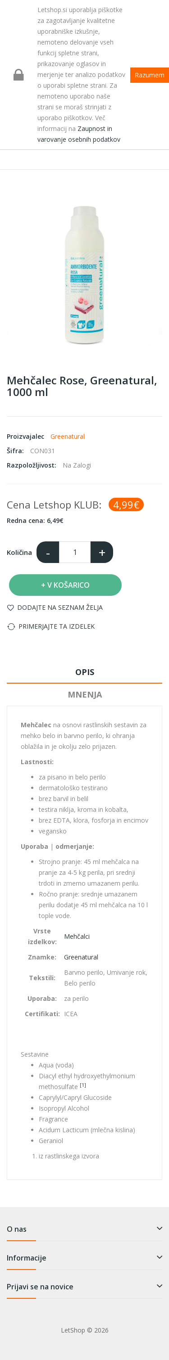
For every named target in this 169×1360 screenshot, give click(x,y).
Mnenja (85, 694)
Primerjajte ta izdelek (56, 626)
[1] (83, 1085)
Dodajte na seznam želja (60, 607)
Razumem (149, 75)
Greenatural (67, 436)
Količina (19, 552)
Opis (84, 671)
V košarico (68, 585)
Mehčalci (77, 936)
